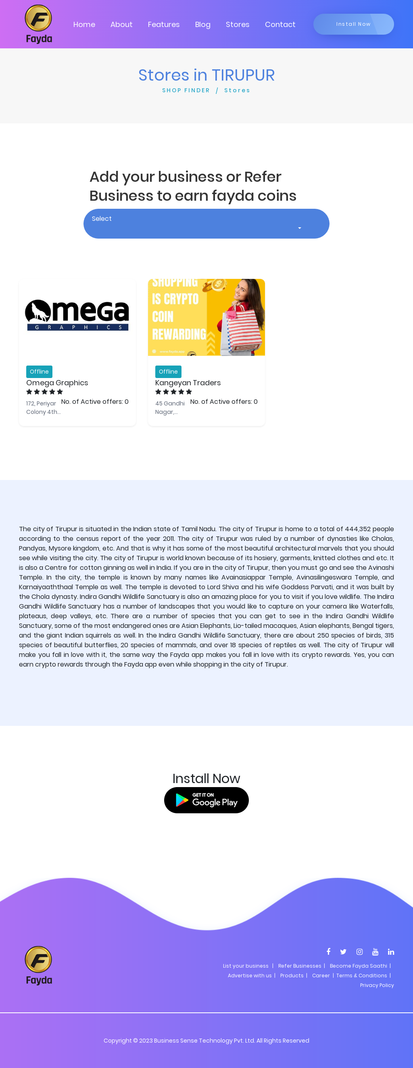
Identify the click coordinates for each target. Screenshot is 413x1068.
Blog (203, 24)
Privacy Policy (377, 985)
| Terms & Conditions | (361, 975)
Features (164, 24)
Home (84, 24)
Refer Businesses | (301, 965)
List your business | (248, 965)
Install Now (353, 24)
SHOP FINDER (186, 90)
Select (102, 218)
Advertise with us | (251, 975)
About (122, 24)
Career (321, 975)
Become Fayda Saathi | (360, 965)
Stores (238, 24)
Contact (280, 24)
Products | (293, 975)
